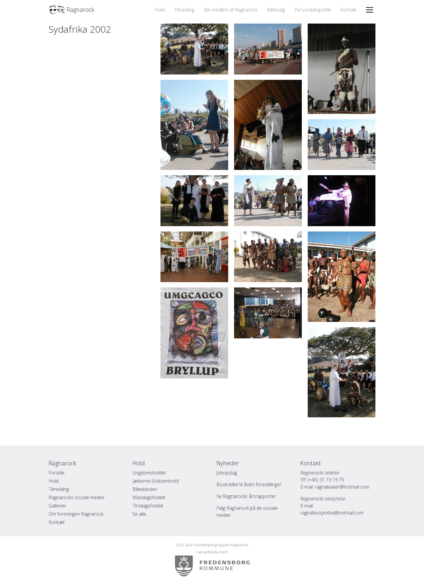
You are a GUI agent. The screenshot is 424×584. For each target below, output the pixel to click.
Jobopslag (226, 472)
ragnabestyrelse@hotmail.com (332, 512)
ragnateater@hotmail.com (342, 487)
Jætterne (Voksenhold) (155, 481)
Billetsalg (276, 9)
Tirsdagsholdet (147, 505)
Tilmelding (184, 9)
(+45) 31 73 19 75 (325, 480)
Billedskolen (144, 489)
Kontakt (348, 9)
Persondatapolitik (312, 9)
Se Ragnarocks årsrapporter (246, 496)
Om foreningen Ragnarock (76, 514)
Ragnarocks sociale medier (77, 497)
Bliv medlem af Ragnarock (230, 9)
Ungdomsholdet (149, 472)
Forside (56, 472)
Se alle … (141, 514)
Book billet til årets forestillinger (248, 484)
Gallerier (57, 505)
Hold (160, 9)
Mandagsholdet (148, 497)
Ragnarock (71, 9)
